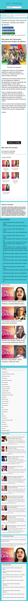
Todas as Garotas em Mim (7, 420)
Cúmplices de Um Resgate (7, 395)
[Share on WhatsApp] (8, 33)
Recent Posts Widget (5, 365)
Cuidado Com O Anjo (6, 392)
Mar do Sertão (5, 405)
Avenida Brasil (5, 384)
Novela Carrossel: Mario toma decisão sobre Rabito (15, 248)
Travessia (4, 422)
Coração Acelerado (6, 388)
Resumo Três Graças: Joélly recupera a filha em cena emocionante (12, 362)
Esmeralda (4, 397)
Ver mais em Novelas (7, 153)
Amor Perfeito (5, 382)
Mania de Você (5, 403)
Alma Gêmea (4, 378)
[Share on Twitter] (8, 28)
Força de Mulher (5, 401)
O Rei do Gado (5, 409)
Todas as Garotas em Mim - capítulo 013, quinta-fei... (15, 247)
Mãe (2, 407)
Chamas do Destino (6, 386)
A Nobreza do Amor (6, 376)
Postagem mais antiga (17, 143)
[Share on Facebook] (8, 30)
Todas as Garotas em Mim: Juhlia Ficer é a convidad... (13, 574)
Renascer (4, 415)
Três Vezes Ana (5, 426)
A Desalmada (4, 371)
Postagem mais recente (10, 143)
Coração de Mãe (5, 390)
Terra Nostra (4, 418)
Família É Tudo (5, 399)
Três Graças (4, 424)
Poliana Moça (4, 411)
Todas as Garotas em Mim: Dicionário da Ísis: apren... (15, 242)
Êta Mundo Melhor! (6, 430)
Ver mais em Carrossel (8, 151)
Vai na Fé (4, 428)
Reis (3, 413)
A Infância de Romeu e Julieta (8, 374)
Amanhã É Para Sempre (7, 380)
